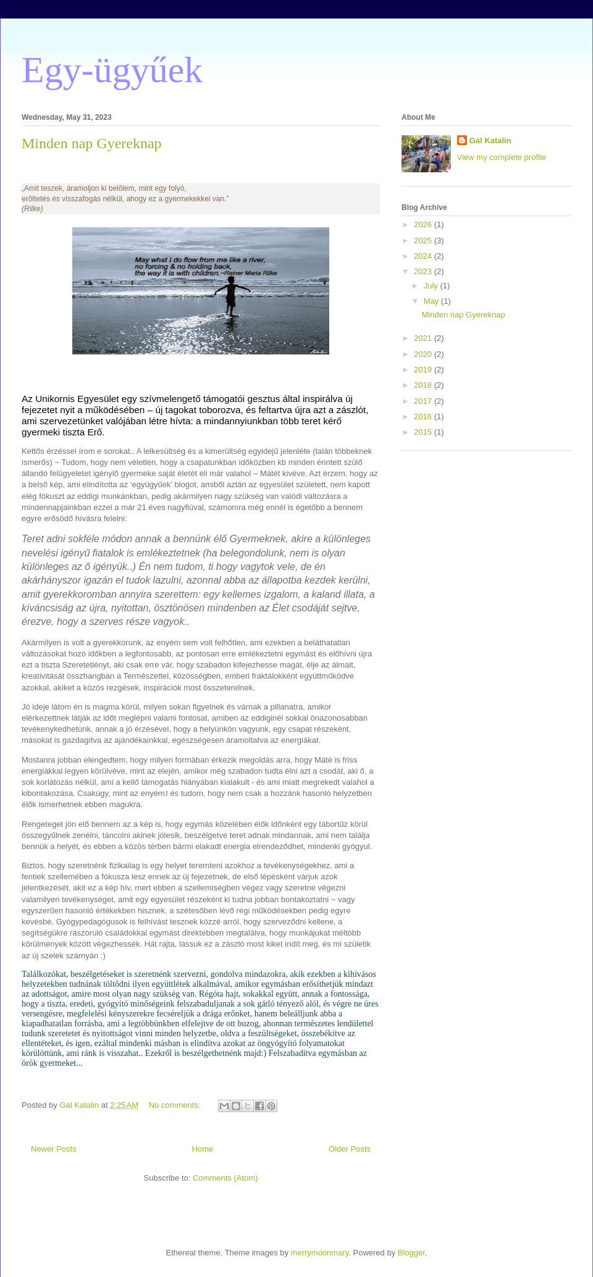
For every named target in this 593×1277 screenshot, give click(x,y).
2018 (424, 385)
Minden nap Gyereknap (92, 143)
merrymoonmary (320, 1252)
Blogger (411, 1252)
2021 (424, 338)
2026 (424, 224)
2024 (424, 256)
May (432, 301)
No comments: (176, 1105)
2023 (424, 271)
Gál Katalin (490, 140)
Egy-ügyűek (112, 69)
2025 (424, 240)
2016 (424, 416)
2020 (424, 354)
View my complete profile (501, 157)
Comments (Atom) (225, 1178)
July (432, 285)
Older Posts (350, 1148)
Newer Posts (54, 1148)
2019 (424, 369)
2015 (424, 432)
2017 (424, 401)
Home (203, 1148)
